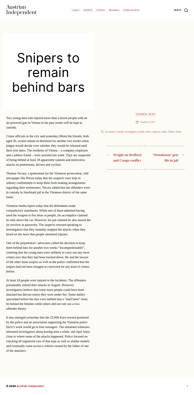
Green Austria (131, 10)
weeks (178, 131)
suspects (156, 131)
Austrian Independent (30, 386)
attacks (112, 131)
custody (120, 131)
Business (114, 10)
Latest (75, 10)
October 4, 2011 (147, 122)
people (141, 131)
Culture (100, 10)
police (148, 131)
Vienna (171, 131)
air (106, 131)
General (87, 10)
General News (146, 114)
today (163, 131)
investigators (131, 131)
